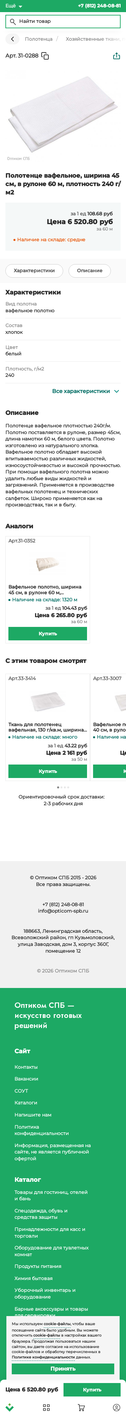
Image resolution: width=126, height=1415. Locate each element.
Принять (63, 1369)
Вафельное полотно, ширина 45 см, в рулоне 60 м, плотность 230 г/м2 (44, 590)
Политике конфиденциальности (43, 1357)
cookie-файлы (57, 1323)
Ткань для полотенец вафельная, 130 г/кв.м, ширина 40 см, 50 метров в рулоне (46, 727)
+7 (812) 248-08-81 (63, 904)
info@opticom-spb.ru (63, 911)
